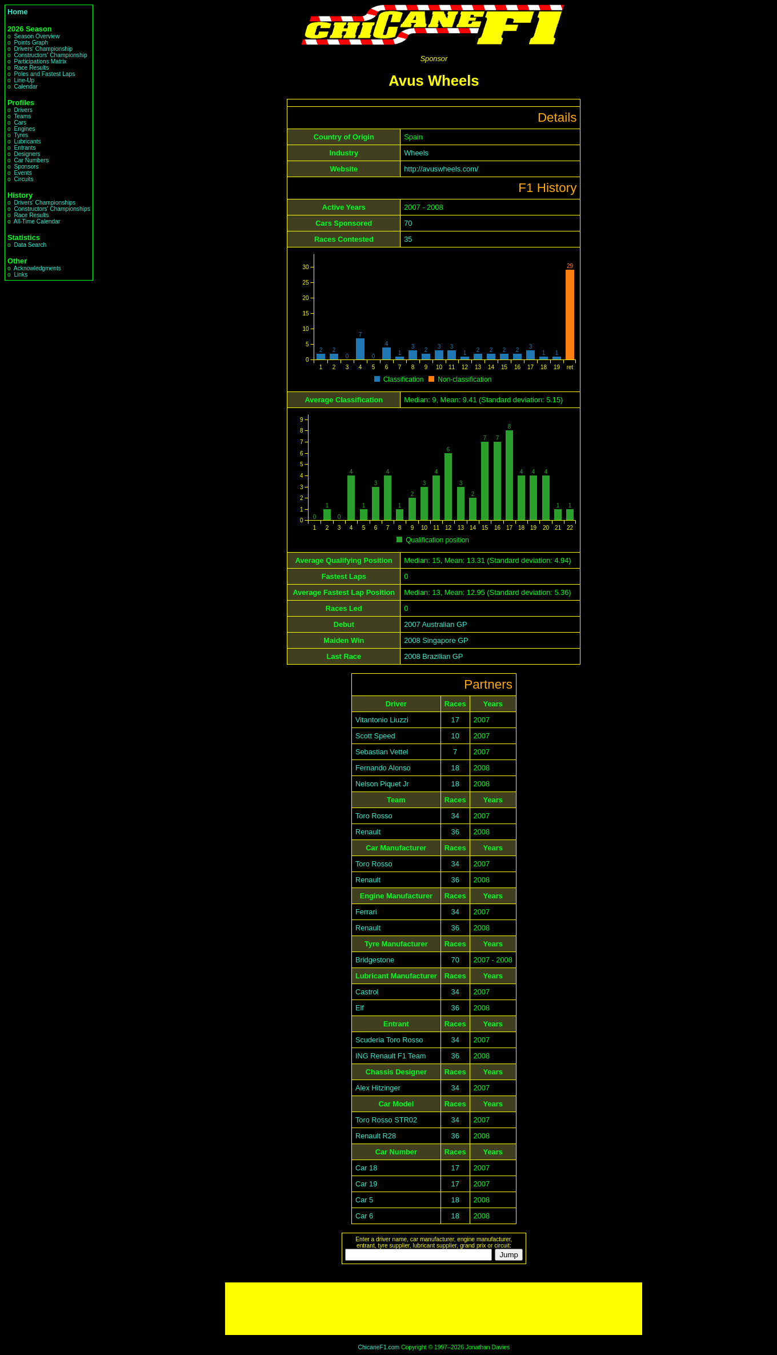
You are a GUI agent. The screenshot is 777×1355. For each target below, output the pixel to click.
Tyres (21, 135)
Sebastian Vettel (381, 752)
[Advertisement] (434, 1308)
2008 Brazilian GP (433, 656)
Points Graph (31, 42)
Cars (20, 122)
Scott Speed (375, 736)
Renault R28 (375, 1136)
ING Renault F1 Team (390, 1056)
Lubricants (27, 141)
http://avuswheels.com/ (441, 169)
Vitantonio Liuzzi (381, 720)
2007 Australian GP (435, 624)
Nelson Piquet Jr (382, 784)
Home (17, 11)
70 (408, 223)
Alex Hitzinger (377, 1088)
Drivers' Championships (44, 202)
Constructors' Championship (50, 55)
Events (22, 173)
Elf (359, 1008)
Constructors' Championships (52, 209)
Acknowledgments (37, 268)
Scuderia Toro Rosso (389, 1040)
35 (408, 239)
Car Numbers (31, 160)
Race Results (31, 68)
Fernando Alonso (383, 768)
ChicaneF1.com (378, 1347)
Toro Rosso (373, 816)
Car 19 (366, 1184)
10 (455, 736)
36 (455, 832)
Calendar (26, 86)
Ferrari (366, 912)
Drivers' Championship (43, 49)
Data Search (30, 245)
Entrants (24, 148)
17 (455, 720)
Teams (22, 116)
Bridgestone (374, 960)
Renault (368, 832)
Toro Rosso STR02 (386, 1120)
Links (20, 274)
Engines (24, 129)
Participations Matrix (40, 61)
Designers (27, 154)
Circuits (23, 179)
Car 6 (364, 1216)
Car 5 (364, 1200)
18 (455, 768)
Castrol (367, 992)
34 (455, 816)
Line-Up (24, 80)
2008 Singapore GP (436, 640)
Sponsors (26, 166)
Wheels (416, 153)
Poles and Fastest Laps (44, 74)
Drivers (23, 110)
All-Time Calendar (37, 221)
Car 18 (366, 1168)
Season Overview (36, 36)
